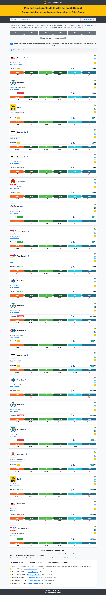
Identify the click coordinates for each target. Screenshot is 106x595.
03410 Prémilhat (14, 188)
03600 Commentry (15, 362)
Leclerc (20, 83)
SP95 (31, 33)
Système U (22, 454)
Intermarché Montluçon (30, 569)
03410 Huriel (13, 535)
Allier (78, 27)
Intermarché (22, 58)
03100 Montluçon (14, 89)
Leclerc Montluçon (33, 572)
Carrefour (21, 281)
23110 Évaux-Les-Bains (16, 461)
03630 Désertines (14, 262)
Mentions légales (50, 592)
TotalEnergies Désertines (34, 575)
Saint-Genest (87, 25)
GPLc (89, 33)
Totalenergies (23, 529)
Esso (20, 206)
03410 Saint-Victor (15, 436)
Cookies (58, 592)
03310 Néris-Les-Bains (16, 64)
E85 (75, 33)
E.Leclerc (21, 429)
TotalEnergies (23, 231)
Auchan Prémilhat (33, 583)
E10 (46, 33)
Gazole (17, 33)
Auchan (21, 182)
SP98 (60, 33)
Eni (19, 107)
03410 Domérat (14, 213)
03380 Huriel (13, 510)
